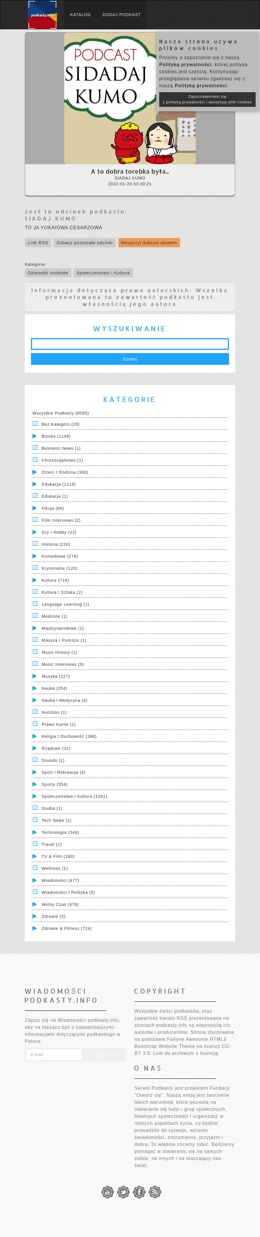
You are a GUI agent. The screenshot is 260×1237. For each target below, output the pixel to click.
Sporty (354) (55, 784)
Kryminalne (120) (60, 568)
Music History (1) (59, 652)
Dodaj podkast (122, 14)
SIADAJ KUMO (51, 218)
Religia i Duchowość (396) (69, 736)
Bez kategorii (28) (61, 424)
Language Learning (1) (65, 604)
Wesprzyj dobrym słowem (149, 242)
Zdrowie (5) (54, 916)
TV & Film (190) (58, 856)
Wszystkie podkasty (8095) (60, 413)
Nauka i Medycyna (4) (65, 700)
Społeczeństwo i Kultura (103, 272)
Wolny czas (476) (60, 904)
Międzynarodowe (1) (63, 628)
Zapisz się (103, 1055)
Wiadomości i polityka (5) (68, 892)
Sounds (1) (53, 760)
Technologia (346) (60, 832)
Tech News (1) (57, 820)
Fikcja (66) (53, 508)
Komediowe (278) (60, 556)
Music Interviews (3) (63, 664)
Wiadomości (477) (60, 880)
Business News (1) (61, 448)
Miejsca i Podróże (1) (64, 640)
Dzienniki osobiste (48, 272)
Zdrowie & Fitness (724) (67, 928)
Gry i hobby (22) (59, 532)
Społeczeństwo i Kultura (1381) (75, 796)
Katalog (80, 14)
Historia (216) (56, 544)
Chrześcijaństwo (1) (62, 460)
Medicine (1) (55, 616)
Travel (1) (52, 844)
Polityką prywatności (185, 64)
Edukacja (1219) (59, 484)
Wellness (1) (55, 868)
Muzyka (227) (56, 676)
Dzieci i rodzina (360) (65, 472)
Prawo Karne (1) (59, 724)
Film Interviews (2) (61, 520)
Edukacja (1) (55, 496)
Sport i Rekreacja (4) (64, 772)
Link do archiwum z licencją (185, 1053)
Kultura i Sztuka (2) (62, 592)
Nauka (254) (54, 688)
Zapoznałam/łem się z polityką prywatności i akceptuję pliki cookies (207, 99)
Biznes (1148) (56, 436)
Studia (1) (52, 808)
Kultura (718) (55, 580)
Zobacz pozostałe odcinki (84, 242)
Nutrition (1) (54, 712)
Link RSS (38, 242)
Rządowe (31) (56, 748)
